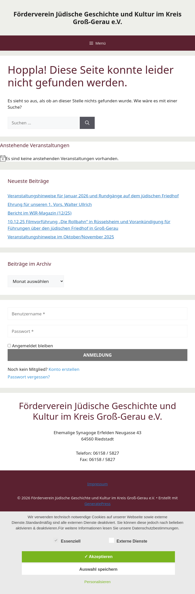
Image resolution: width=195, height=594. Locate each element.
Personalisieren (97, 582)
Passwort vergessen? (29, 377)
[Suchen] (87, 123)
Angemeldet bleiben (30, 346)
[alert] (97, 158)
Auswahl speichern (98, 569)
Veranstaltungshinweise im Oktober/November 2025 (61, 237)
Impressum (97, 483)
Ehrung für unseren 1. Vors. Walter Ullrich (50, 204)
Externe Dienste (128, 540)
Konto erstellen (63, 369)
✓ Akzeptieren (98, 556)
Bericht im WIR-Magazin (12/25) (39, 213)
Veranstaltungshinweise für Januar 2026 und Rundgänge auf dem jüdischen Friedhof (93, 196)
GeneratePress (97, 503)
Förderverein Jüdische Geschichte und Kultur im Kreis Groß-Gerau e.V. (97, 18)
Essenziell (66, 540)
